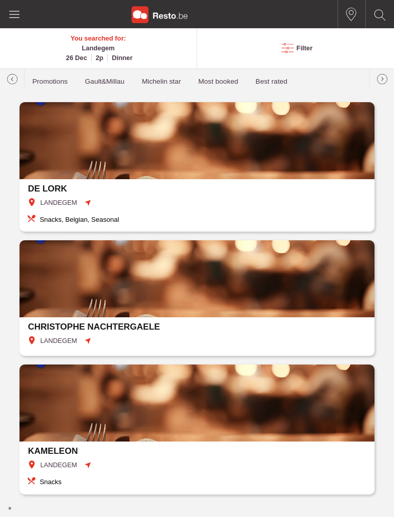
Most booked (218, 81)
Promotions (50, 81)
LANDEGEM (58, 202)
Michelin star (161, 81)
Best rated (271, 81)
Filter (304, 48)
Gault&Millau (105, 81)
